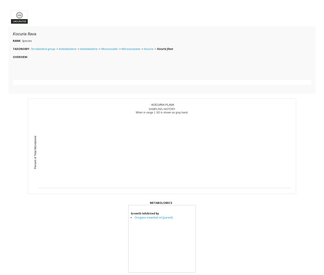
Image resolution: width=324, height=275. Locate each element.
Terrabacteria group (43, 49)
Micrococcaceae (131, 49)
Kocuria (148, 49)
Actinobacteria (67, 49)
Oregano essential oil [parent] (154, 217)
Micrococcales (109, 49)
